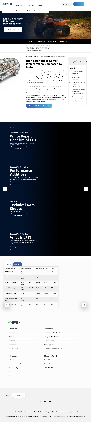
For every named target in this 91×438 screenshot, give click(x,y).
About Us (12, 360)
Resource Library (49, 341)
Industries (12, 341)
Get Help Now (11, 29)
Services (11, 337)
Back (29, 46)
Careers (40, 5)
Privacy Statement (72, 412)
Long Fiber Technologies (42, 47)
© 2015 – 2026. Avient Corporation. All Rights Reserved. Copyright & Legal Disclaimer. (38, 412)
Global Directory (49, 360)
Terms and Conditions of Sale (53, 349)
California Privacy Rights (13, 416)
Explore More (18, 183)
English (18, 395)
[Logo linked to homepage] (7, 3)
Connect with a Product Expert (38, 106)
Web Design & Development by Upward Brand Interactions (67, 416)
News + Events (13, 349)
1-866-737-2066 (48, 368)
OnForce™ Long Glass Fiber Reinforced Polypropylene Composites (37, 49)
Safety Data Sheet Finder (51, 337)
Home (33, 46)
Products (19, 5)
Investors (19, 11)
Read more (18, 148)
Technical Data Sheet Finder (52, 333)
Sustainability (32, 11)
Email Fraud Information (31, 416)
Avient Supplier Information (18, 364)
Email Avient (48, 364)
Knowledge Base (49, 345)
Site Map (44, 416)
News (11, 376)
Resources (30, 5)
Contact (78, 4)
